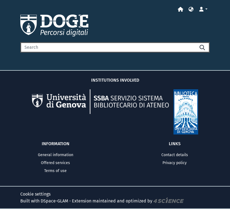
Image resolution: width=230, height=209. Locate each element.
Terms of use (55, 170)
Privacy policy (174, 163)
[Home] (180, 9)
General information (55, 155)
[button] (191, 9)
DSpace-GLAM (54, 200)
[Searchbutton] (202, 47)
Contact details (174, 155)
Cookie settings (35, 194)
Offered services (55, 163)
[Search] (108, 47)
